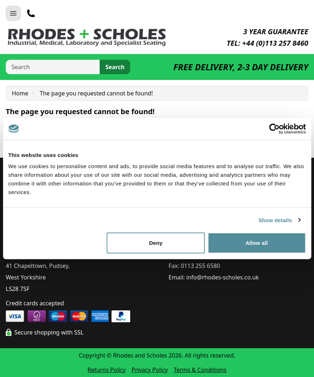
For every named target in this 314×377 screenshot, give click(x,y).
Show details (275, 220)
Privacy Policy (150, 370)
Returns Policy (106, 370)
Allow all (257, 243)
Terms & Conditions (200, 370)
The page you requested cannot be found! (96, 93)
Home (20, 93)
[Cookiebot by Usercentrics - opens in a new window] (274, 128)
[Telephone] (31, 13)
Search (114, 67)
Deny (156, 243)
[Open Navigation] (13, 13)
